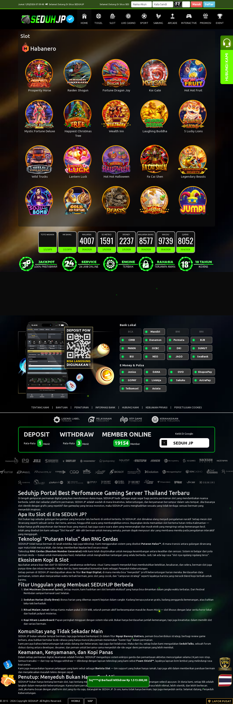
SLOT (113, 23)
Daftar (209, 4)
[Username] (141, 4)
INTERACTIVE (189, 23)
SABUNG (158, 23)
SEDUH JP (72, 514)
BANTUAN (62, 407)
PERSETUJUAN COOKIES (188, 407)
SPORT (144, 23)
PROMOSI (205, 23)
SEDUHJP (108, 498)
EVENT (220, 23)
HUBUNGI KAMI (130, 407)
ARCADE (172, 23)
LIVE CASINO (128, 23)
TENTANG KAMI (40, 407)
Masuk (196, 4)
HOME (84, 23)
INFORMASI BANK (105, 407)
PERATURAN (81, 407)
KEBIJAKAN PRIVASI (156, 407)
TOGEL (98, 23)
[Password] (162, 4)
